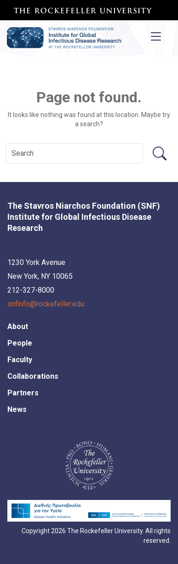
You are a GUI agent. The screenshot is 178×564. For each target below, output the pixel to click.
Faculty (19, 359)
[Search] (74, 153)
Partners (23, 392)
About (17, 326)
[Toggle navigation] (156, 36)
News (17, 409)
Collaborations (32, 376)
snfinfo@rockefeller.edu (45, 304)
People (19, 343)
